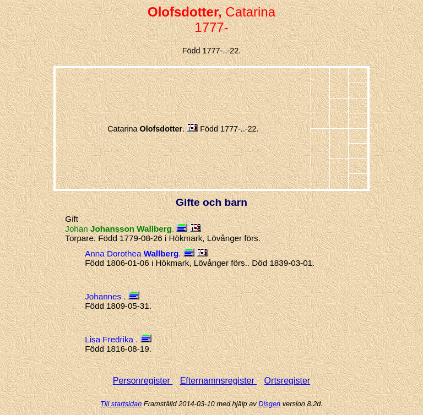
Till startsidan (121, 404)
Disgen (269, 404)
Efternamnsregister (218, 380)
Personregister (143, 380)
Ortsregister (287, 380)
